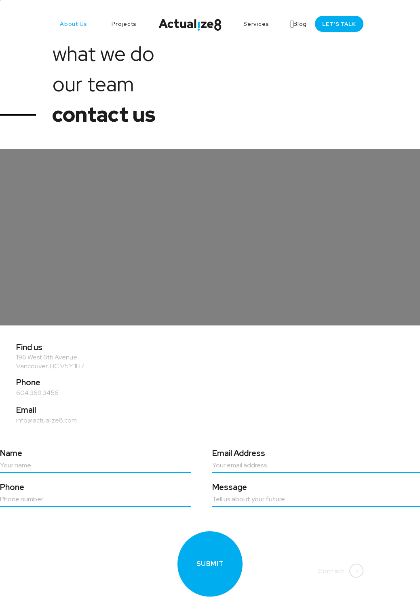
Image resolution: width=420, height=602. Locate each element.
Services (256, 23)
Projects (124, 23)
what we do (103, 53)
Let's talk (339, 24)
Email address (238, 453)
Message (229, 487)
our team (93, 84)
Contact (340, 571)
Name (11, 453)
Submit (210, 566)
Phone (12, 487)
